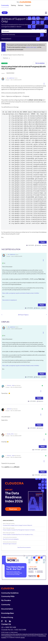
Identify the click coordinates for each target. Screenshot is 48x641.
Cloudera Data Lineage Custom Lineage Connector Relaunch (17, 525)
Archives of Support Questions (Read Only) (13, 54)
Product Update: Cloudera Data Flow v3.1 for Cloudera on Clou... (18, 534)
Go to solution (40, 63)
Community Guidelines (10, 593)
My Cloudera (6, 600)
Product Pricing (7, 617)
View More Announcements (24, 547)
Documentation (7, 609)
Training (13, 5)
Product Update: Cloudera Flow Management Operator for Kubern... (19, 529)
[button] (44, 83)
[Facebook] (1, 621)
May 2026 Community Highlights (11, 539)
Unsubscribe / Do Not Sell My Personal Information (32, 634)
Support (27, 5)
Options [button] (5, 58)
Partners (20, 5)
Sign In (4, 12)
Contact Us (6, 624)
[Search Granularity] (24, 31)
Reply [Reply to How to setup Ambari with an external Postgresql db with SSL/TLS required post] (43, 242)
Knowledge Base (7, 613)
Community (5, 5)
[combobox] (24, 34)
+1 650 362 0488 (19, 630)
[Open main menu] (46, 13)
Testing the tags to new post (9, 543)
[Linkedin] (10, 621)
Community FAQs (7, 596)
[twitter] (6, 621)
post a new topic (31, 47)
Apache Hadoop (8, 635)
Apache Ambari (10, 73)
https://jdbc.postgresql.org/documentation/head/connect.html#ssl (20, 293)
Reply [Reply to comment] (42, 305)
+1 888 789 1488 (10, 627)
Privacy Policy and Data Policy (16, 634)
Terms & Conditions (5, 634)
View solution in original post (9, 300)
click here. (22, 637)
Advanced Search (6, 38)
